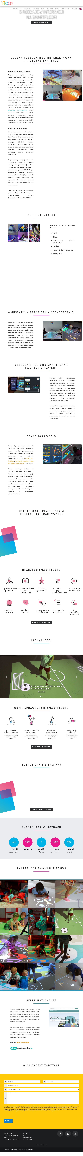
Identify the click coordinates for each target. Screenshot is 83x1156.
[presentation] (16, 1115)
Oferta (57, 9)
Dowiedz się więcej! (41, 623)
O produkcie (17, 9)
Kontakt (74, 9)
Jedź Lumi (11, 461)
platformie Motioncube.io (17, 110)
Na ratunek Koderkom (22, 461)
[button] (6, 676)
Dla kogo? (27, 9)
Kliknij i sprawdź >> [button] (42, 22)
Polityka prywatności (41, 1145)
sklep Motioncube (23, 1042)
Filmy (42, 9)
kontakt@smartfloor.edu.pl (11, 1139)
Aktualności (65, 9)
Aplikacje (36, 9)
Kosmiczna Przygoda (17, 463)
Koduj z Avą (29, 458)
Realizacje (50, 9)
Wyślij (8, 1121)
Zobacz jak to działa (41, 809)
